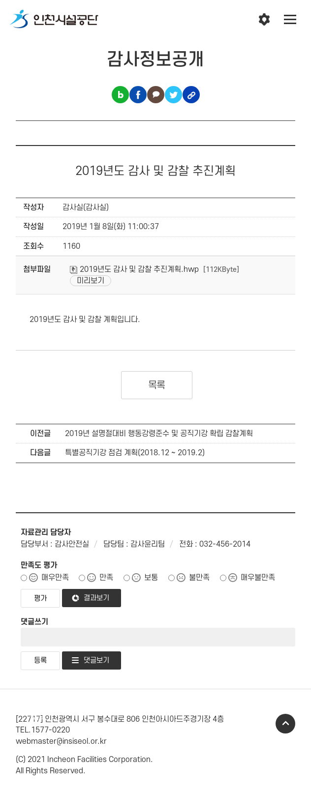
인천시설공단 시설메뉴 (264, 19)
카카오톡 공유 (155, 94)
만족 (106, 577)
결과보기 (96, 598)
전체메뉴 (290, 19)
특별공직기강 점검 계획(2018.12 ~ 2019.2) (135, 452)
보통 (151, 577)
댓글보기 (96, 660)
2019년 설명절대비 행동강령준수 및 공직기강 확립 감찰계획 (159, 433)
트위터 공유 (173, 94)
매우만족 (55, 577)
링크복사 (191, 94)
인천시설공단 (54, 19)
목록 (156, 385)
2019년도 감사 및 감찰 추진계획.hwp (134, 269)
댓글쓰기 (34, 621)
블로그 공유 (120, 94)
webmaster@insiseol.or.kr (61, 741)
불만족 (199, 577)
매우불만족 (258, 577)
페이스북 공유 (138, 94)
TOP (285, 723)
